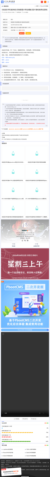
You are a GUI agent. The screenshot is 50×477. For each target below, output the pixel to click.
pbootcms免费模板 (28, 129)
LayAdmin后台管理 (8, 449)
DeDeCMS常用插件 (31, 452)
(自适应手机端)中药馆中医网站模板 (37, 162)
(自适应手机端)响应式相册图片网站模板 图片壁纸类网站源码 (24, 10)
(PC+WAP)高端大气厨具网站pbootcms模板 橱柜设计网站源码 (18, 198)
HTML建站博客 (8, 2)
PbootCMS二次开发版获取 (33, 330)
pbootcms (11, 129)
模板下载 (22, 33)
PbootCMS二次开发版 (10, 462)
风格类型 (16, 418)
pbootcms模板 (19, 129)
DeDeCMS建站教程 (31, 455)
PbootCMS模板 (44, 6)
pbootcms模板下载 (38, 129)
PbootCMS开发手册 (8, 452)
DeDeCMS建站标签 (8, 455)
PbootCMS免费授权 (31, 462)
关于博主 (39, 462)
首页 (37, 6)
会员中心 (7, 464)
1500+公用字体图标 (31, 449)
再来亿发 (33, 418)
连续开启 (25, 418)
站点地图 (44, 462)
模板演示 (28, 33)
